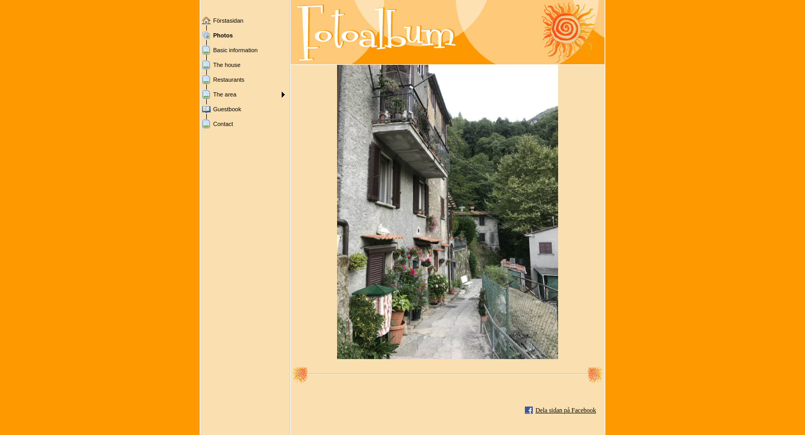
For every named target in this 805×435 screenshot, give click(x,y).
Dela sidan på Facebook (565, 410)
